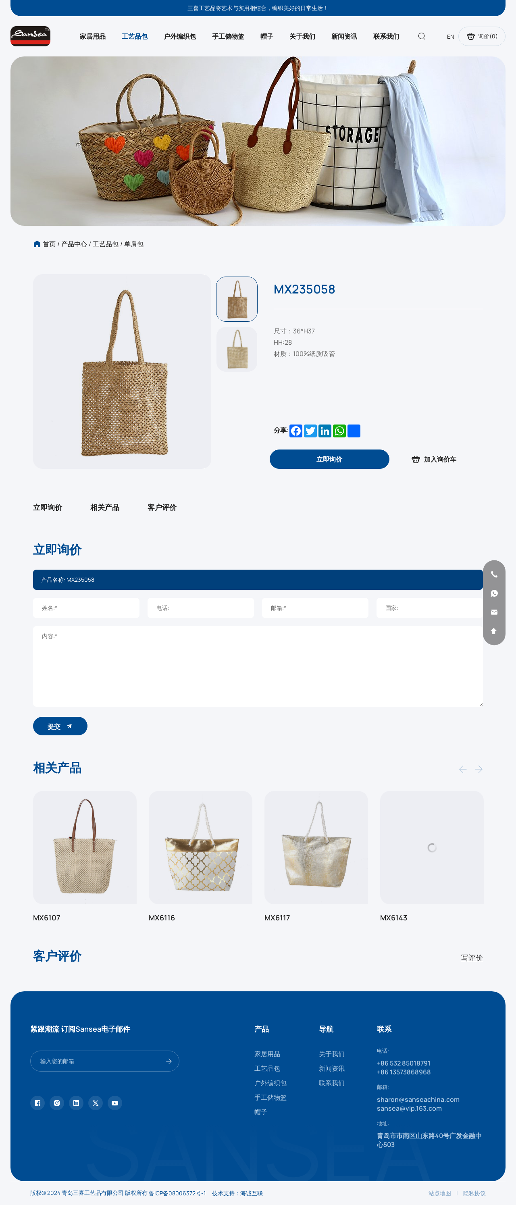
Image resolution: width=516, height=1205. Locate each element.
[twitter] (95, 1103)
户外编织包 (180, 36)
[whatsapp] (494, 593)
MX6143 (393, 917)
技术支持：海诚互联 (237, 1193)
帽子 (266, 36)
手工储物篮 (228, 36)
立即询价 (47, 507)
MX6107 (46, 917)
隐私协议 (474, 1193)
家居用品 (93, 36)
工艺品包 (135, 36)
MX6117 (277, 917)
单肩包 (134, 243)
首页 (49, 243)
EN (450, 36)
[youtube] (115, 1103)
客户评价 (162, 507)
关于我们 (302, 36)
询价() (482, 36)
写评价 (472, 957)
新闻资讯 (344, 36)
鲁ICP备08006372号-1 (177, 1193)
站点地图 (440, 1193)
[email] (494, 612)
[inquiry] (329, 459)
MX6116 (162, 917)
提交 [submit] (60, 726)
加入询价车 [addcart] (433, 459)
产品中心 (74, 243)
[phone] (494, 574)
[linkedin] (76, 1103)
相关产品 (104, 507)
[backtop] (494, 631)
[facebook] (37, 1103)
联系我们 (386, 36)
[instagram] (57, 1103)
